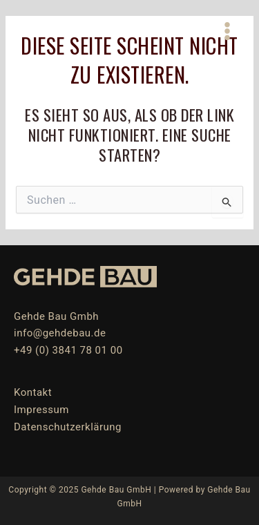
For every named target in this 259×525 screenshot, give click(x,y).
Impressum (41, 409)
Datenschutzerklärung (68, 427)
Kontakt (33, 392)
